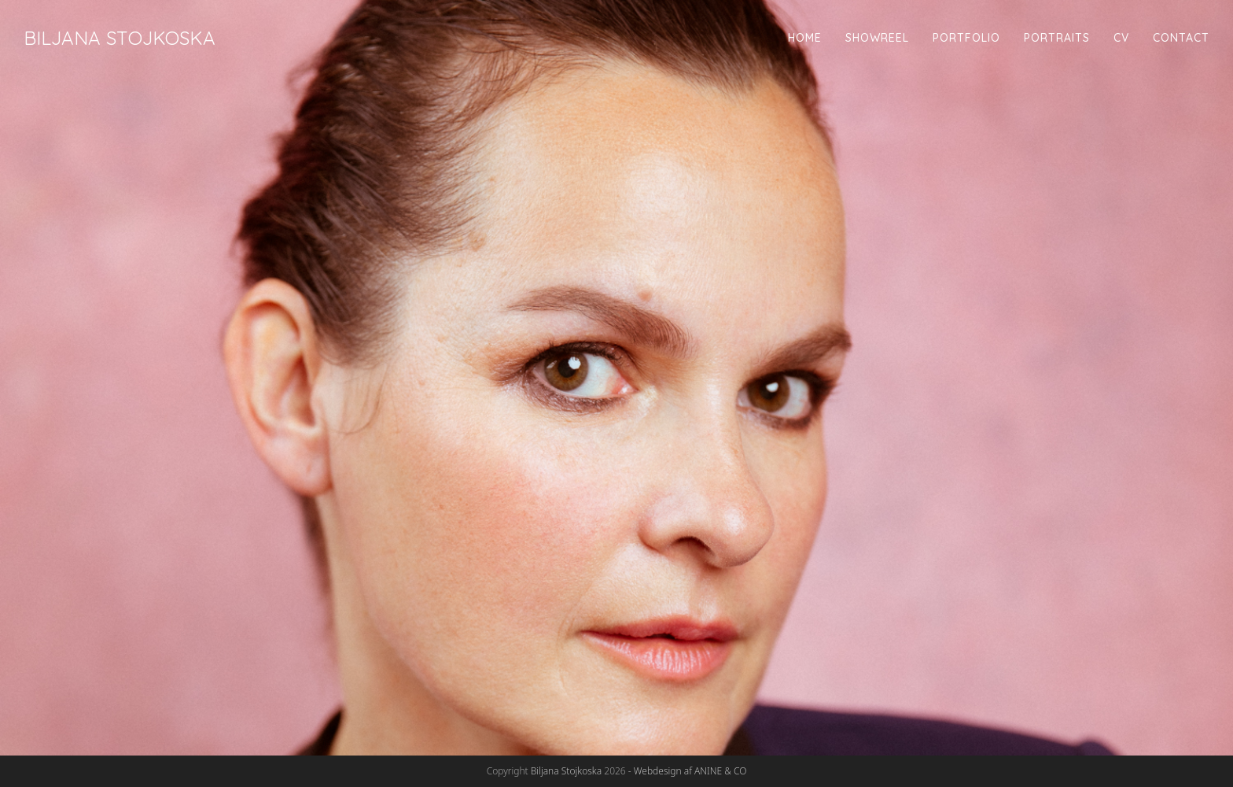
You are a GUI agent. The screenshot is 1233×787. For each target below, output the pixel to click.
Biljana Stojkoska (119, 38)
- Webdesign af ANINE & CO (687, 771)
